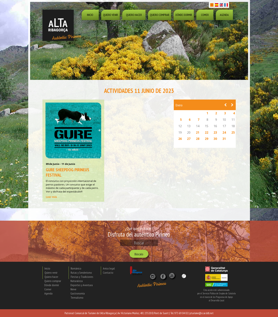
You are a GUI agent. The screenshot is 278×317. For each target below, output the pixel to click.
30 (215, 139)
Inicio (90, 15)
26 (180, 139)
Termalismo (76, 297)
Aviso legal (109, 268)
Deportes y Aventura (81, 285)
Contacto (108, 272)
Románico (76, 268)
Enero (179, 105)
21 (197, 132)
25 (233, 132)
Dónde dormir (183, 15)
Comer (205, 15)
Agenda (224, 15)
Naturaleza (76, 281)
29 (206, 139)
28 (197, 139)
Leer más (51, 197)
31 (224, 139)
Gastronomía (77, 293)
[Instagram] (153, 275)
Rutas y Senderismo (81, 272)
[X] (163, 275)
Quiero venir (110, 15)
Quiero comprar (159, 15)
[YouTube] (172, 277)
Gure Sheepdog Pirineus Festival (67, 172)
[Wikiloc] (184, 275)
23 (215, 132)
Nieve (73, 289)
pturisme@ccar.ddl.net (202, 313)
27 (188, 139)
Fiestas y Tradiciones (82, 277)
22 (206, 132)
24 (224, 132)
